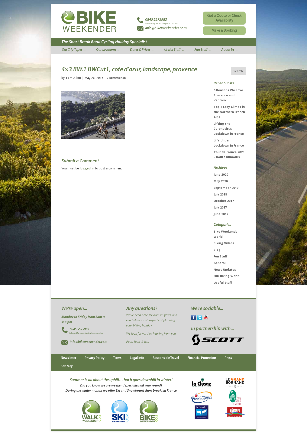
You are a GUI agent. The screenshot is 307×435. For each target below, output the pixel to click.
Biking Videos (224, 243)
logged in (87, 168)
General (220, 263)
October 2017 (224, 201)
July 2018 (220, 194)
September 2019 (226, 188)
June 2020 (221, 174)
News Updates (225, 269)
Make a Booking (224, 31)
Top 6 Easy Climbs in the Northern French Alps (229, 112)
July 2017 (220, 207)
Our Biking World (226, 276)
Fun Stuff (220, 256)
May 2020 (221, 181)
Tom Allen (73, 78)
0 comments (116, 78)
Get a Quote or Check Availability (224, 18)
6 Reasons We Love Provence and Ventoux (228, 95)
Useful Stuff (223, 283)
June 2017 (221, 214)
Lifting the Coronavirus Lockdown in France (229, 129)
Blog (217, 250)
